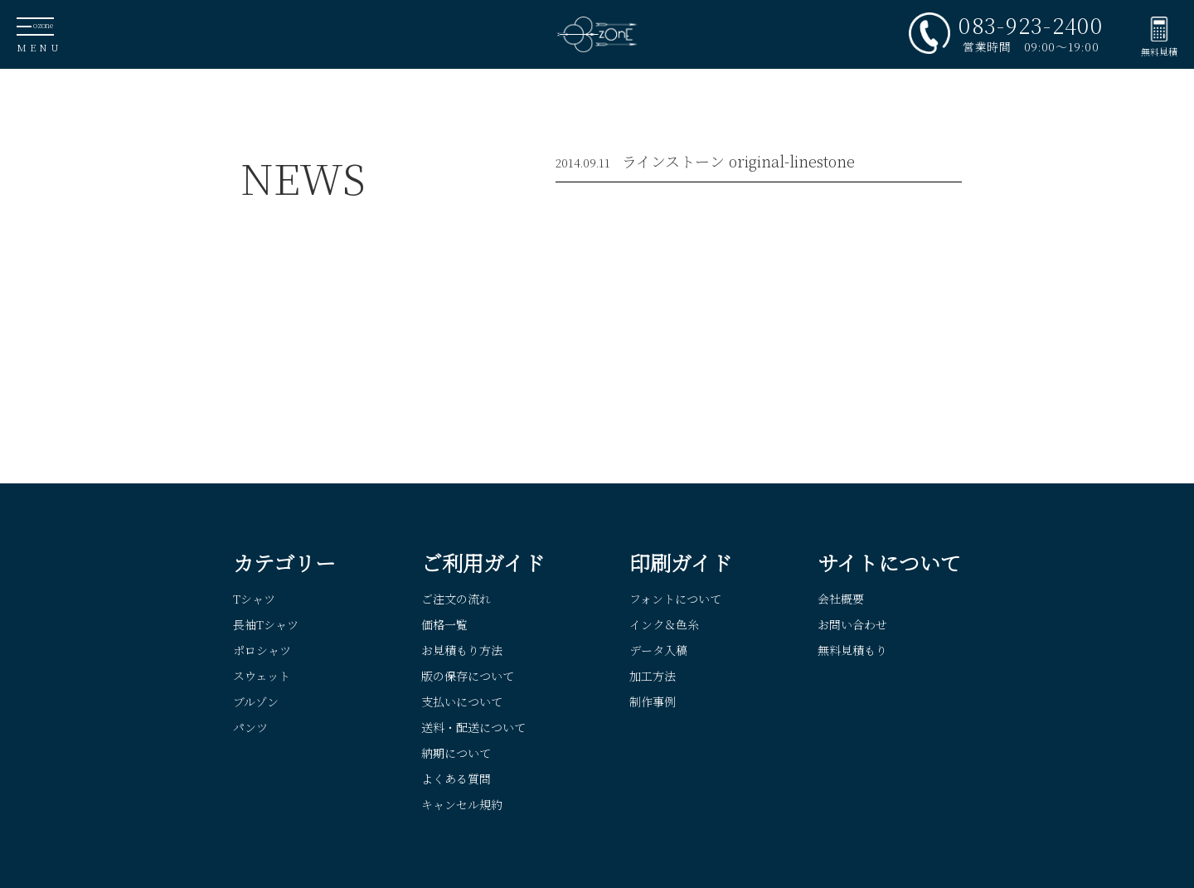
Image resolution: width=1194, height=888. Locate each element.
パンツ (250, 727)
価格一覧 (444, 624)
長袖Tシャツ (265, 624)
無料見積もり (852, 650)
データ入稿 (658, 650)
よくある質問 (456, 778)
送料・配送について (473, 727)
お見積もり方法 (461, 650)
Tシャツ (254, 598)
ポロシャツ (262, 650)
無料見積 (1159, 51)
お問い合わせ (852, 624)
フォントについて (675, 598)
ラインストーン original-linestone (738, 161)
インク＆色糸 (664, 624)
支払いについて (461, 701)
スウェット (261, 675)
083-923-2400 (1031, 25)
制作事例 (652, 701)
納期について (456, 753)
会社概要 (841, 598)
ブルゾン (256, 701)
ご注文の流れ (456, 598)
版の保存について (467, 675)
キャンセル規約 (461, 804)
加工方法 (652, 675)
